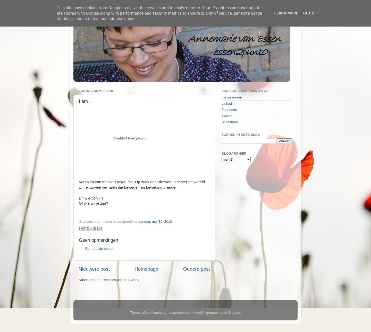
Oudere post (196, 269)
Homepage (146, 269)
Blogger (234, 312)
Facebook (229, 110)
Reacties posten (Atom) (120, 280)
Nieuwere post (94, 269)
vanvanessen (232, 97)
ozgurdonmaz (179, 312)
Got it (309, 13)
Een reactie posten (99, 249)
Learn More (286, 13)
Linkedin (228, 103)
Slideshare (230, 122)
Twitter (227, 116)
